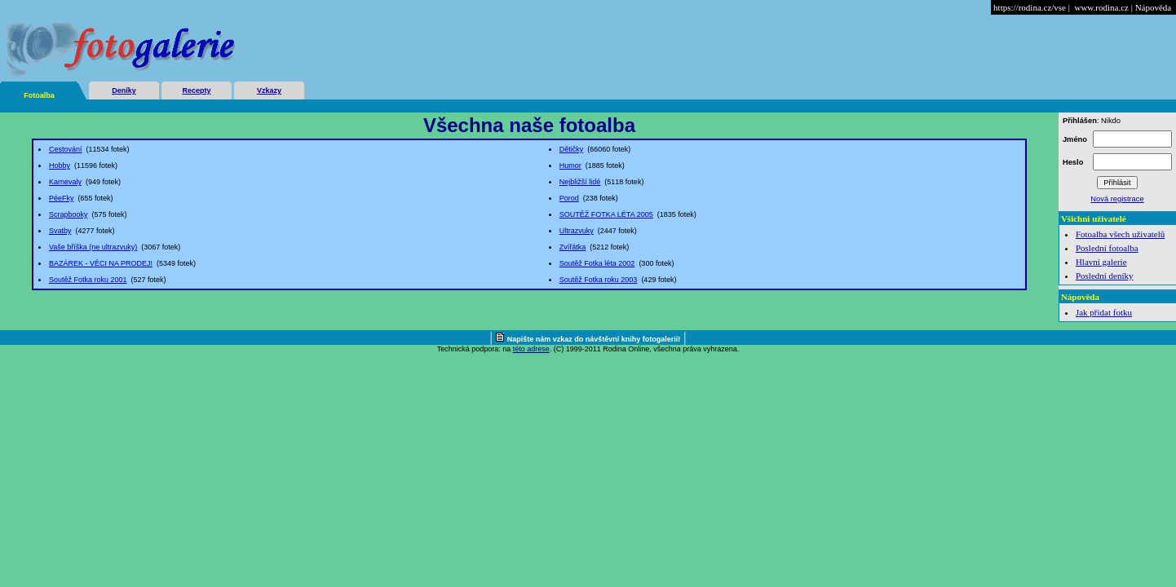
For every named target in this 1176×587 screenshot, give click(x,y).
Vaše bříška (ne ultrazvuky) (93, 247)
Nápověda (1153, 7)
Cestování (65, 149)
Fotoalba (39, 95)
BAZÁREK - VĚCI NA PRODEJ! (101, 263)
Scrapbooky (68, 214)
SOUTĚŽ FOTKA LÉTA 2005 (606, 214)
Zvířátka (572, 247)
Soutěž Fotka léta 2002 (597, 263)
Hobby (59, 165)
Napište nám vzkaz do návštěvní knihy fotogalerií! (594, 339)
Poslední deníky (1105, 275)
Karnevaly (65, 182)
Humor (570, 165)
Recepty (196, 90)
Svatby (60, 231)
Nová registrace (1116, 199)
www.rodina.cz (1101, 7)
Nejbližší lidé (580, 182)
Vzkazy (269, 90)
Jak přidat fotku (1104, 312)
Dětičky (571, 149)
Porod (569, 198)
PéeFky (61, 198)
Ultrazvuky (576, 231)
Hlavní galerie (1101, 262)
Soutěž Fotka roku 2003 (598, 280)
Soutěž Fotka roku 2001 (88, 280)
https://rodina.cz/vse (1029, 7)
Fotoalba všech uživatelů (1120, 234)
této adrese (531, 349)
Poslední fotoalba (1107, 248)
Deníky (124, 90)
